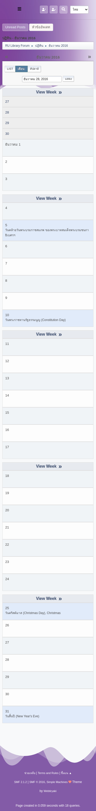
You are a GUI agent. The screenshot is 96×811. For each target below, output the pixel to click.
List (10, 68)
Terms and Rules (48, 773)
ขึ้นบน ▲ (66, 773)
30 (7, 134)
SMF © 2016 (37, 782)
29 (7, 123)
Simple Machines (57, 782)
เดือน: (21, 68)
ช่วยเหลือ (29, 773)
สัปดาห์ (34, 68)
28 (7, 112)
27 (7, 101)
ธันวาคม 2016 (48, 57)
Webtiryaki (50, 791)
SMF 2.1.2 (20, 782)
